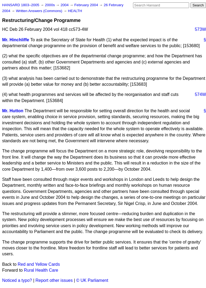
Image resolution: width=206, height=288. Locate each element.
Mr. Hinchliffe (15, 40)
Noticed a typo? (17, 280)
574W (200, 94)
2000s (50, 5)
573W (200, 29)
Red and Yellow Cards (39, 264)
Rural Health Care (41, 270)
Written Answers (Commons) (39, 11)
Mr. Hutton (12, 111)
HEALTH (75, 11)
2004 (65, 5)
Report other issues (54, 280)
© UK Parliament (92, 280)
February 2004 (86, 5)
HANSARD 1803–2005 (20, 5)
